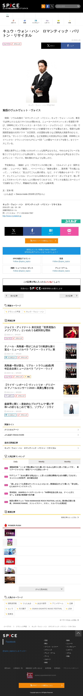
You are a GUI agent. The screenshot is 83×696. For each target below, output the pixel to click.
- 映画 (46, 662)
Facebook (11, 641)
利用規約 (57, 668)
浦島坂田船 (11, 603)
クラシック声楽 (13, 312)
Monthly (67, 462)
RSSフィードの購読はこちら (43, 241)
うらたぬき (25, 603)
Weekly (41, 462)
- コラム (68, 653)
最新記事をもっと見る (70, 517)
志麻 (70, 603)
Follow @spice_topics (21, 261)
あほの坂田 (40, 603)
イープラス (7, 626)
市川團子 (21, 609)
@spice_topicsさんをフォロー (15, 651)
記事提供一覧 (18, 668)
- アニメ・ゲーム (49, 653)
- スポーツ (47, 659)
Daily (15, 462)
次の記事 (71, 296)
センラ (9, 609)
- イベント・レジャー (51, 647)
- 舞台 (46, 643)
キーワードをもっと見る (69, 620)
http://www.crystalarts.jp (12, 216)
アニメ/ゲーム (56, 603)
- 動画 (68, 640)
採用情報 (48, 668)
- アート (46, 656)
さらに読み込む (48, 589)
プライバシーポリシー (71, 668)
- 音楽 (46, 640)
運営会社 (7, 668)
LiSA (69, 609)
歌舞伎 (9, 614)
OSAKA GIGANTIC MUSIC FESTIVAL (46, 609)
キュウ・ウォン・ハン (34, 312)
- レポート (69, 650)
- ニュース (69, 643)
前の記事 (12, 296)
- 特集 (68, 656)
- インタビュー (71, 647)
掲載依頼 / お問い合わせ (34, 668)
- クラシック (48, 650)
